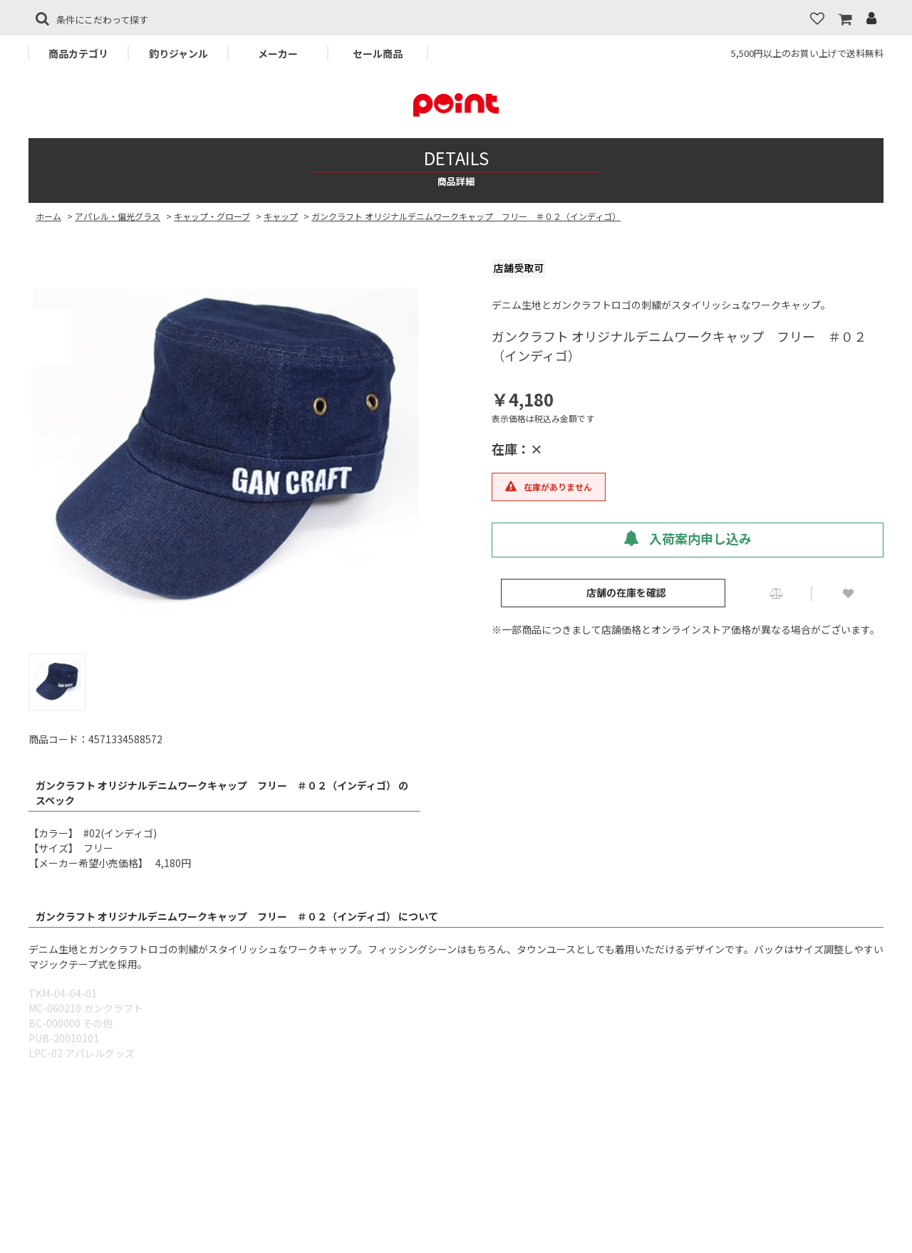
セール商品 (378, 53)
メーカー (278, 53)
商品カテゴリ (78, 53)
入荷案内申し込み (687, 538)
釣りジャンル (178, 53)
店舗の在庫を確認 (626, 592)
